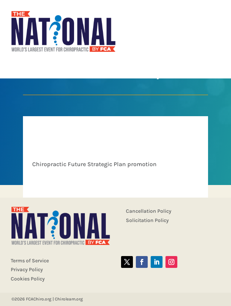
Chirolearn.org (69, 299)
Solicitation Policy (147, 220)
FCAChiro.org (38, 299)
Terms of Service (30, 261)
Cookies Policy (28, 279)
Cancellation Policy (148, 211)
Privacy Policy (27, 269)
